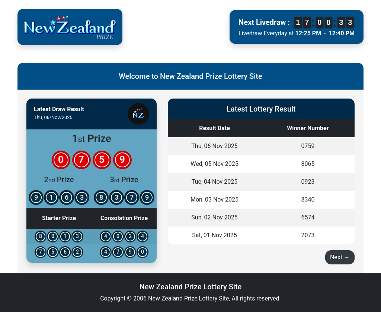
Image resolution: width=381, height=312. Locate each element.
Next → (340, 257)
